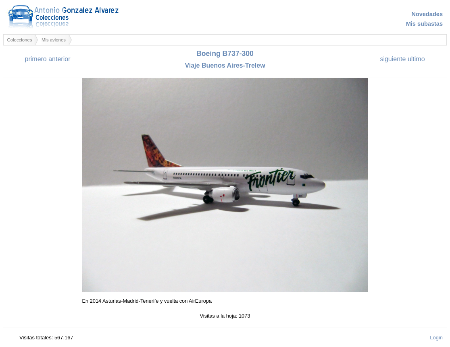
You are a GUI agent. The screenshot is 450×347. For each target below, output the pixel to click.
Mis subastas (424, 24)
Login (436, 338)
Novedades (427, 14)
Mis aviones (54, 39)
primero (36, 59)
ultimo (416, 59)
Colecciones (19, 39)
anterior (59, 59)
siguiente (393, 59)
